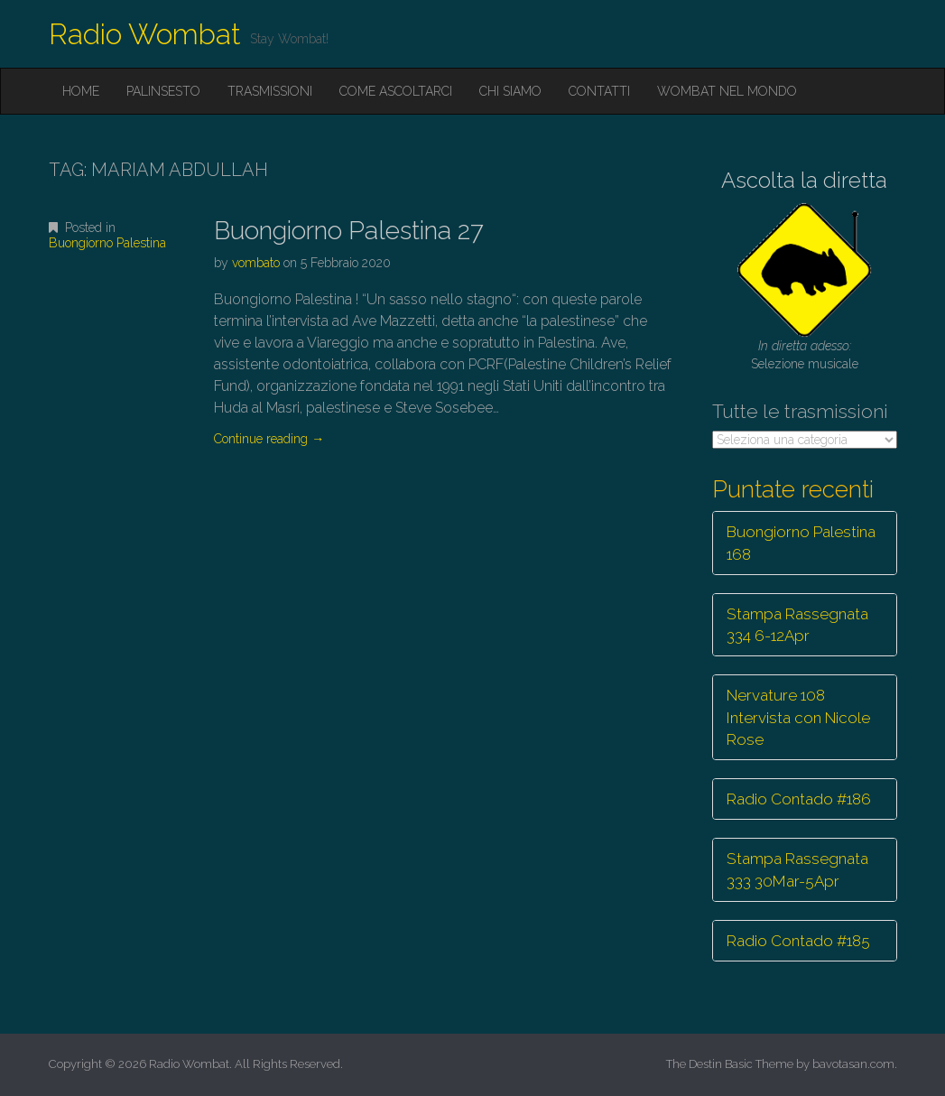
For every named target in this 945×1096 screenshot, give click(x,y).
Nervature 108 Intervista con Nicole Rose (798, 717)
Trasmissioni (269, 91)
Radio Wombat (145, 34)
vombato (256, 262)
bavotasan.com (853, 1064)
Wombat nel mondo (727, 91)
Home (80, 91)
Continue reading (269, 439)
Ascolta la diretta (804, 180)
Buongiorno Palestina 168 (801, 542)
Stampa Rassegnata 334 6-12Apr (797, 625)
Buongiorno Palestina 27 (349, 231)
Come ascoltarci (395, 91)
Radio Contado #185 (798, 941)
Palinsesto (163, 91)
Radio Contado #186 (799, 799)
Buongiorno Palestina (107, 243)
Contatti (599, 91)
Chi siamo (510, 91)
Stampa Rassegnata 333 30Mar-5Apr (797, 869)
